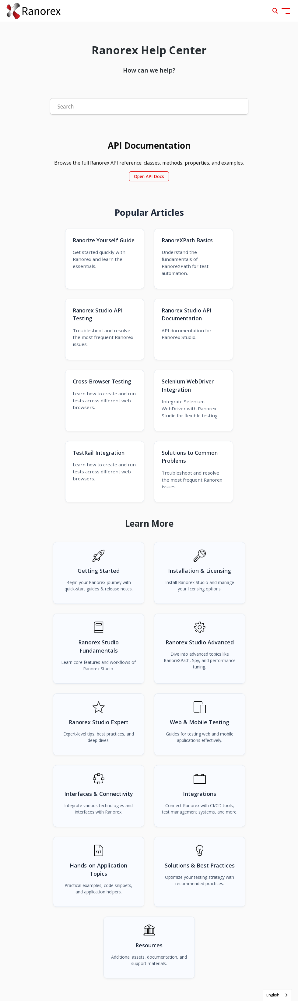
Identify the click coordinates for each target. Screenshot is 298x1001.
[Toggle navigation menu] (286, 11)
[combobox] (277, 995)
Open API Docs (149, 176)
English (272, 995)
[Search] (149, 106)
